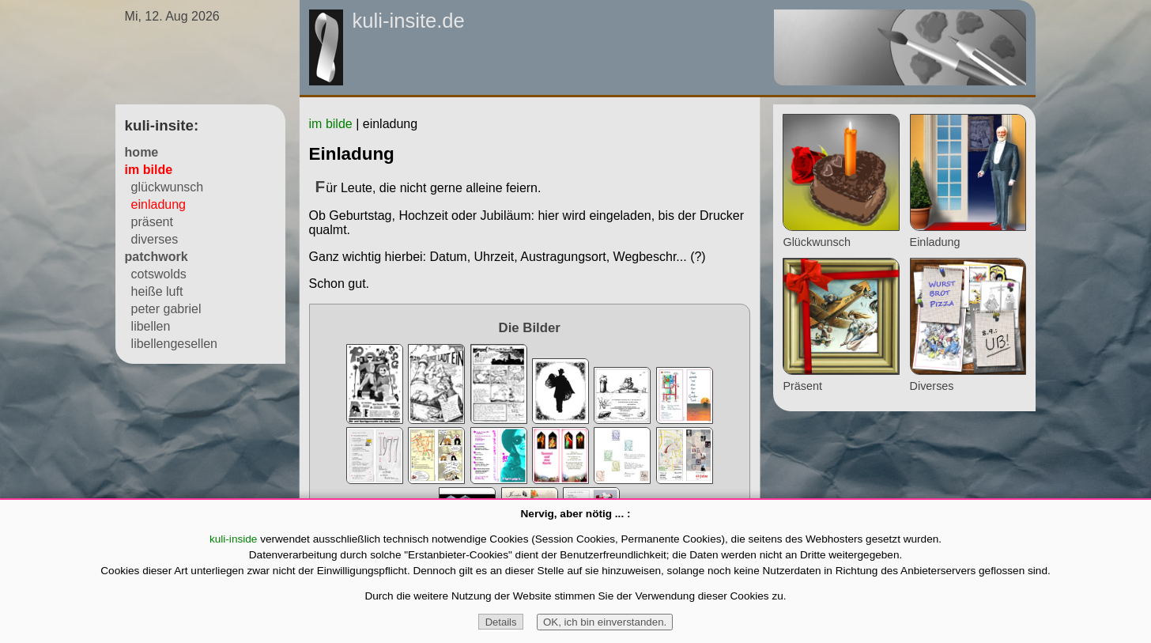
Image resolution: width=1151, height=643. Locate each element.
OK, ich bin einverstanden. (604, 622)
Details (501, 622)
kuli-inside (233, 539)
